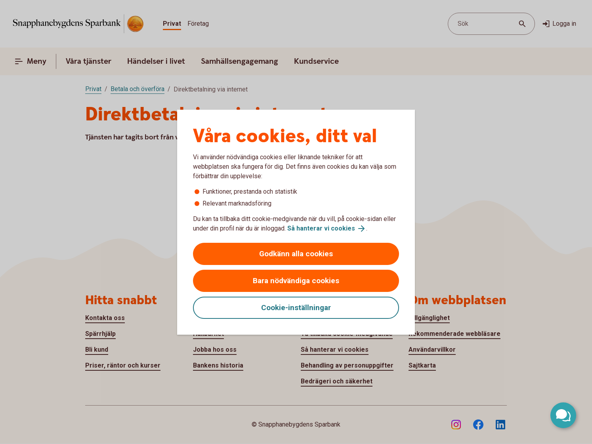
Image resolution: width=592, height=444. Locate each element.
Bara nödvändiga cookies (296, 280)
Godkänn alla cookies (296, 253)
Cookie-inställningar (296, 307)
